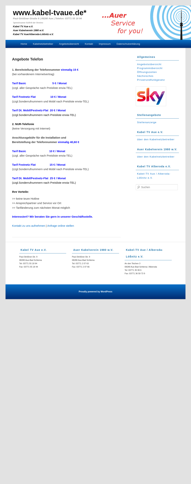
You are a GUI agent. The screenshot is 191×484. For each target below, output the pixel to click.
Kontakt (89, 43)
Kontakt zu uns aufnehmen (28, 225)
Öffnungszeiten (147, 72)
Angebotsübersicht (69, 43)
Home (24, 43)
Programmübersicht (149, 68)
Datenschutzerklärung (128, 43)
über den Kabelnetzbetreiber (155, 139)
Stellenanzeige (147, 122)
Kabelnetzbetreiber (43, 43)
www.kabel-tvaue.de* (49, 13)
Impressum (105, 43)
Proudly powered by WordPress (95, 291)
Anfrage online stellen (60, 225)
